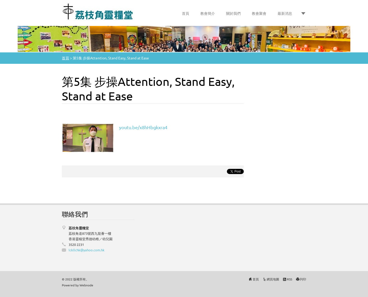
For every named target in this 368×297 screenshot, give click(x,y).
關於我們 (233, 13)
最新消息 (285, 13)
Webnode (86, 285)
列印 (303, 279)
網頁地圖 (273, 279)
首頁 (185, 13)
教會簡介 (207, 13)
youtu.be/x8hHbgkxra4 (143, 127)
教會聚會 (259, 13)
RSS (289, 279)
